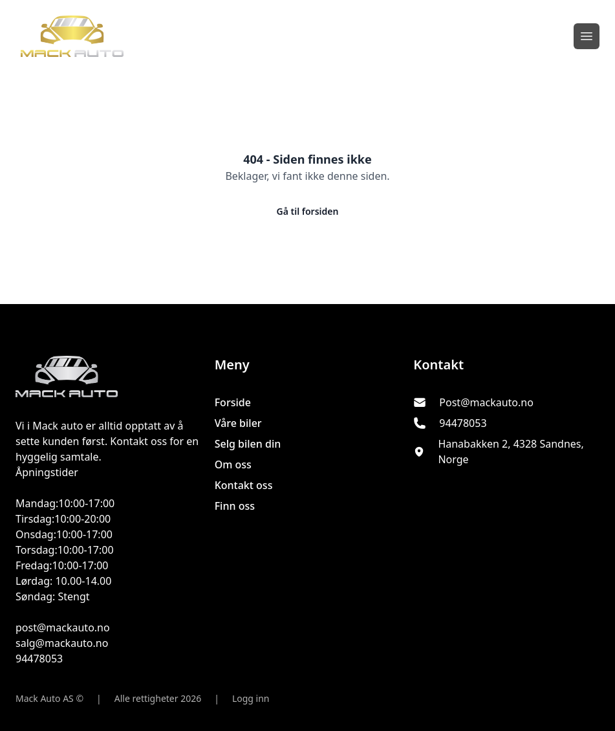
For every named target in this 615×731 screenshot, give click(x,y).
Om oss (233, 464)
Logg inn (251, 698)
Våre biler (238, 423)
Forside (233, 402)
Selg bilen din (248, 444)
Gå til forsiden (308, 211)
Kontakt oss (244, 485)
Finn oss (235, 506)
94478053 (462, 423)
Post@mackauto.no (486, 402)
